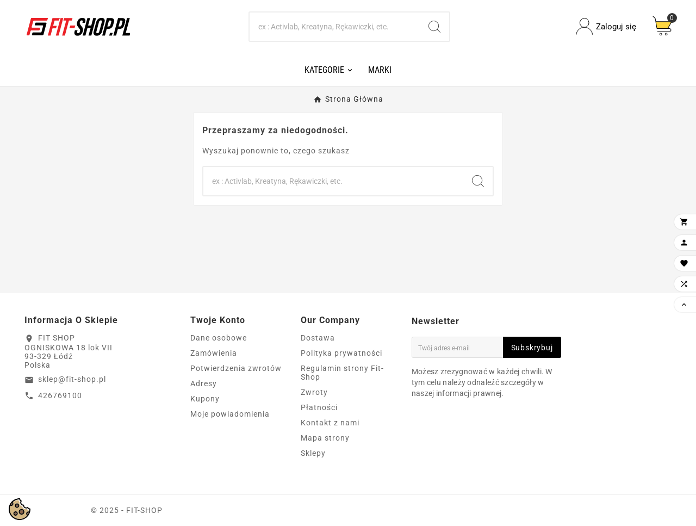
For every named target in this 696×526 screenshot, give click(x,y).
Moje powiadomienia (230, 414)
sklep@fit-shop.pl (72, 379)
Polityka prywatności (341, 353)
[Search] (335, 27)
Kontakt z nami (330, 422)
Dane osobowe (218, 337)
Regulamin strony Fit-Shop (342, 372)
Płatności (319, 407)
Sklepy (313, 453)
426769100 (60, 395)
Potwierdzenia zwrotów (236, 368)
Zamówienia (213, 353)
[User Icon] (606, 26)
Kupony (205, 398)
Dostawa (318, 337)
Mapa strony (325, 438)
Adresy (203, 383)
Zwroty (314, 392)
